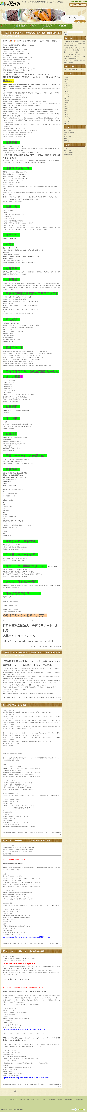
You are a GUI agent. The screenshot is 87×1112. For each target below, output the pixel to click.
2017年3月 (67, 104)
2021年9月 (67, 87)
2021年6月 (67, 94)
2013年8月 (67, 123)
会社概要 (60, 1099)
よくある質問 (49, 697)
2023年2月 (67, 79)
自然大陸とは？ (14, 1099)
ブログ (44, 697)
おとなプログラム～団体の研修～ (15, 705)
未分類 (55, 697)
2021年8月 (67, 89)
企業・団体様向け (69, 1099)
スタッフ (44, 1099)
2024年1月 (67, 77)
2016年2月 (67, 115)
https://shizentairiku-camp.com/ (19, 963)
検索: (65, 32)
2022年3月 (67, 83)
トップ (6, 1099)
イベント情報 (27, 697)
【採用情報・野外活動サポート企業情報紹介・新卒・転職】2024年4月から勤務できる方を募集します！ (74, 43)
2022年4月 (67, 81)
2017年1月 (67, 106)
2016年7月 (67, 110)
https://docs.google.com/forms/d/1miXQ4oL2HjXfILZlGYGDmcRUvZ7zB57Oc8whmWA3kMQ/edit (28, 693)
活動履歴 (66, 141)
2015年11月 (67, 119)
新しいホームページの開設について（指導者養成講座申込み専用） (27, 840)
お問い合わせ (79, 1099)
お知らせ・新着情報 (55, 646)
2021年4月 (67, 96)
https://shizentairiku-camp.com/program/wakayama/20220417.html (24, 1029)
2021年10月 (67, 85)
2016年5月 (67, 112)
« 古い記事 (13, 1091)
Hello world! (67, 70)
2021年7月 (67, 92)
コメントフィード (68, 152)
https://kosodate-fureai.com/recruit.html (28, 641)
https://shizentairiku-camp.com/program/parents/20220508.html (26, 937)
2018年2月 (67, 98)
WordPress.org (68, 154)
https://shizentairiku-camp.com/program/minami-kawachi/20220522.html (26, 1078)
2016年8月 (67, 108)
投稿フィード (67, 150)
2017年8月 (67, 102)
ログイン (66, 148)
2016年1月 (67, 117)
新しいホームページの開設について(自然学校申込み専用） (24, 951)
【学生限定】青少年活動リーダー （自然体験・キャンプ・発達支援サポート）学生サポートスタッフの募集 (74, 50)
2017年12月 (67, 100)
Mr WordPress (75, 70)
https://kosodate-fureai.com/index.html (13, 72)
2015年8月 (67, 121)
